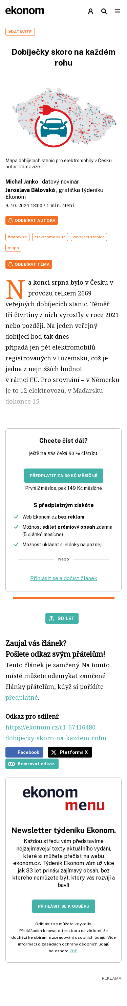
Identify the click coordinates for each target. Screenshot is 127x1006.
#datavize (29, 166)
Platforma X (74, 752)
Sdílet (66, 618)
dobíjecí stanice (89, 237)
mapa (13, 247)
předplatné (21, 697)
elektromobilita (50, 237)
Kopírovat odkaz (36, 763)
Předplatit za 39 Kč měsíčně (64, 475)
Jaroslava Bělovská (30, 190)
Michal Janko (21, 181)
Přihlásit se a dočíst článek (63, 578)
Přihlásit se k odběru (63, 906)
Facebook (28, 752)
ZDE (73, 951)
